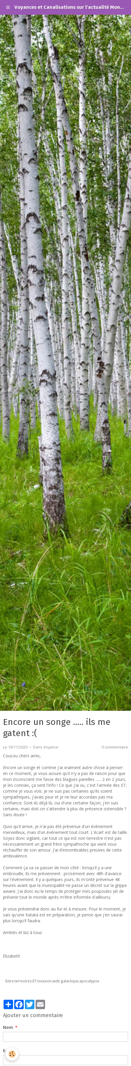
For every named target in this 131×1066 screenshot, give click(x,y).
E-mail (9, 1050)
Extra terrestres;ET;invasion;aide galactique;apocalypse (52, 981)
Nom (8, 1027)
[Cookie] (12, 1054)
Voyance (50, 747)
